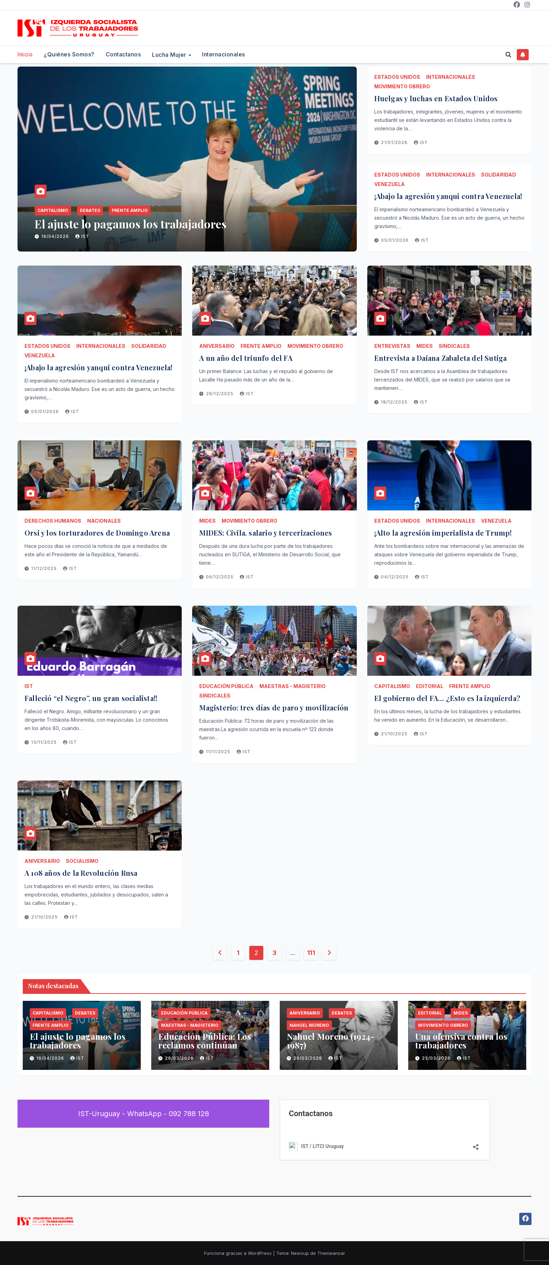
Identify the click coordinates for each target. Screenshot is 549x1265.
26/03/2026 (180, 1058)
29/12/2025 (220, 393)
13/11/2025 (44, 742)
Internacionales (223, 54)
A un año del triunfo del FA (245, 358)
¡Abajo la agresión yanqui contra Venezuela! (449, 196)
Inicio (25, 54)
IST (82, 236)
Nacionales (104, 521)
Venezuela (389, 184)
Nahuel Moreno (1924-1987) (330, 1041)
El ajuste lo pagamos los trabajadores (131, 223)
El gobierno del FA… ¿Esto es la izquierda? (447, 698)
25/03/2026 (437, 1058)
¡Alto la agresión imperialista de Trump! (443, 532)
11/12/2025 (44, 568)
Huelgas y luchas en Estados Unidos (436, 98)
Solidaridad (498, 175)
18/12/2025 (395, 402)
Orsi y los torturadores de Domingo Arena (97, 532)
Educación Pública (226, 686)
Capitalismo (52, 210)
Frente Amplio (130, 210)
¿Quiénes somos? (69, 54)
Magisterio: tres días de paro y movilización (273, 707)
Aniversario (217, 346)
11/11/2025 (219, 751)
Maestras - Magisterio (292, 686)
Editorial (429, 686)
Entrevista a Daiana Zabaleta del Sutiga (440, 358)
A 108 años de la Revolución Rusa (81, 873)
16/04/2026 (55, 236)
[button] (508, 54)
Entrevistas (392, 346)
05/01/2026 (395, 240)
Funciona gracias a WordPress (238, 1253)
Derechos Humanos (53, 521)
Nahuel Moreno (309, 1025)
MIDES (424, 346)
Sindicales (454, 346)
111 (311, 952)
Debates (90, 210)
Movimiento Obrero (402, 86)
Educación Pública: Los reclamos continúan (204, 1041)
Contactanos (123, 54)
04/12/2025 (395, 576)
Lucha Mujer (170, 54)
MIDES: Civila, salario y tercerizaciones (265, 532)
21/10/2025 (395, 733)
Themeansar (331, 1253)
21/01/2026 (395, 142)
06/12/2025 (220, 576)
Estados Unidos (397, 77)
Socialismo (82, 861)
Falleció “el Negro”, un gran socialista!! (91, 698)
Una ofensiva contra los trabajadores (461, 1041)
